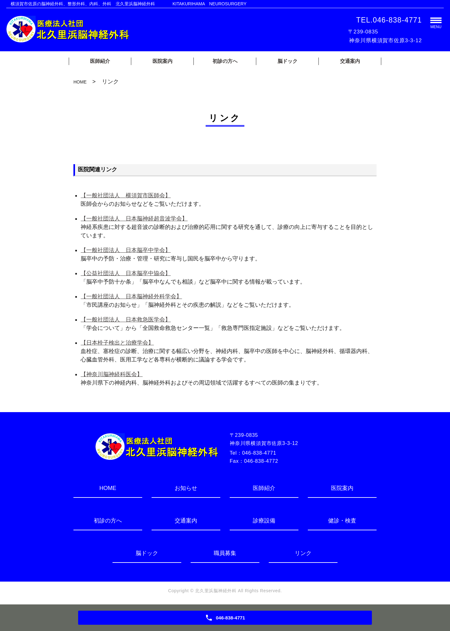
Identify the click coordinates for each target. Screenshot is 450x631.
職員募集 (225, 553)
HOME (80, 81)
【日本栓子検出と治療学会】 (117, 343)
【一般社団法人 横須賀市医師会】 (126, 195)
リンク (303, 553)
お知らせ (186, 488)
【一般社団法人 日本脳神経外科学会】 (131, 296)
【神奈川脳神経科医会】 (111, 374)
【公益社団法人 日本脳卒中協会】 (126, 273)
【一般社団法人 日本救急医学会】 (126, 319)
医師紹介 (100, 61)
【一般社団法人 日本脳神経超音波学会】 (134, 218)
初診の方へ (225, 61)
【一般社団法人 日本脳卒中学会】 (126, 250)
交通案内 (350, 61)
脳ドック (288, 61)
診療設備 (264, 520)
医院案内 (162, 61)
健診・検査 (342, 520)
